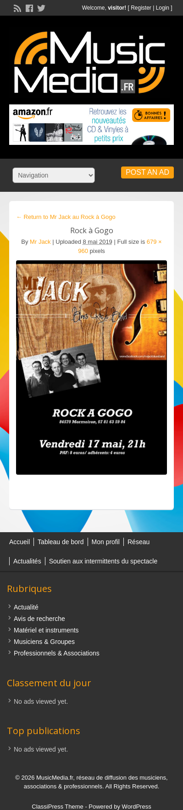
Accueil (19, 542)
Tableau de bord (60, 542)
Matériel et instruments (46, 630)
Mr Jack (40, 241)
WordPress (136, 806)
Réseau (139, 542)
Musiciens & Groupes (44, 641)
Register (141, 8)
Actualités (27, 561)
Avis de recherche (39, 618)
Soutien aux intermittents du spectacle (103, 561)
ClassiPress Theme (57, 806)
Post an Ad (147, 172)
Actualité (26, 607)
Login (162, 8)
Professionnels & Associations (57, 653)
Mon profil (106, 542)
